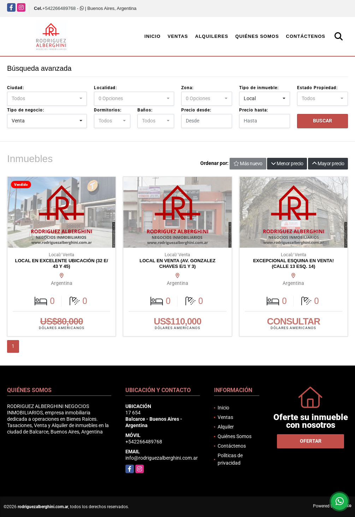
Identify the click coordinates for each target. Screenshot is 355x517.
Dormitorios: (108, 110)
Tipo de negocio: (25, 110)
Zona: (187, 87)
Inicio (152, 36)
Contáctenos (305, 36)
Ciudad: (15, 87)
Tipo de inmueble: (259, 87)
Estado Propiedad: (317, 87)
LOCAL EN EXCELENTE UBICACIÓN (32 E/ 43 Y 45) (61, 263)
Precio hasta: (253, 110)
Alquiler (226, 427)
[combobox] (47, 99)
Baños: (145, 110)
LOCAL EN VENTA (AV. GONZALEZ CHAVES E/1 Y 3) (177, 263)
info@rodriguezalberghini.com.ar (161, 458)
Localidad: (105, 87)
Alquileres (211, 36)
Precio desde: (196, 110)
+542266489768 (59, 8)
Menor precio (287, 163)
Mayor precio (328, 163)
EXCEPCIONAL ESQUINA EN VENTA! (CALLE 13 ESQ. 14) (293, 263)
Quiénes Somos (257, 36)
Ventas (178, 36)
